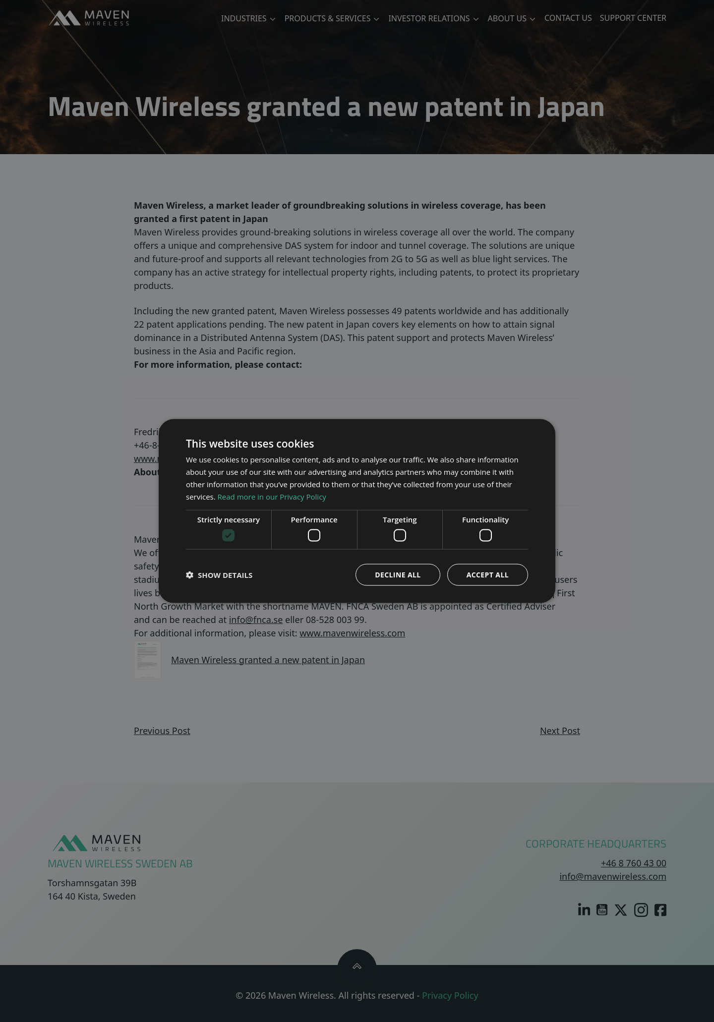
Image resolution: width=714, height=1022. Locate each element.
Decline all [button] (397, 574)
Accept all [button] (488, 574)
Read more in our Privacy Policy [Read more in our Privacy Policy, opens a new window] (272, 496)
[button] (219, 574)
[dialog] (357, 511)
